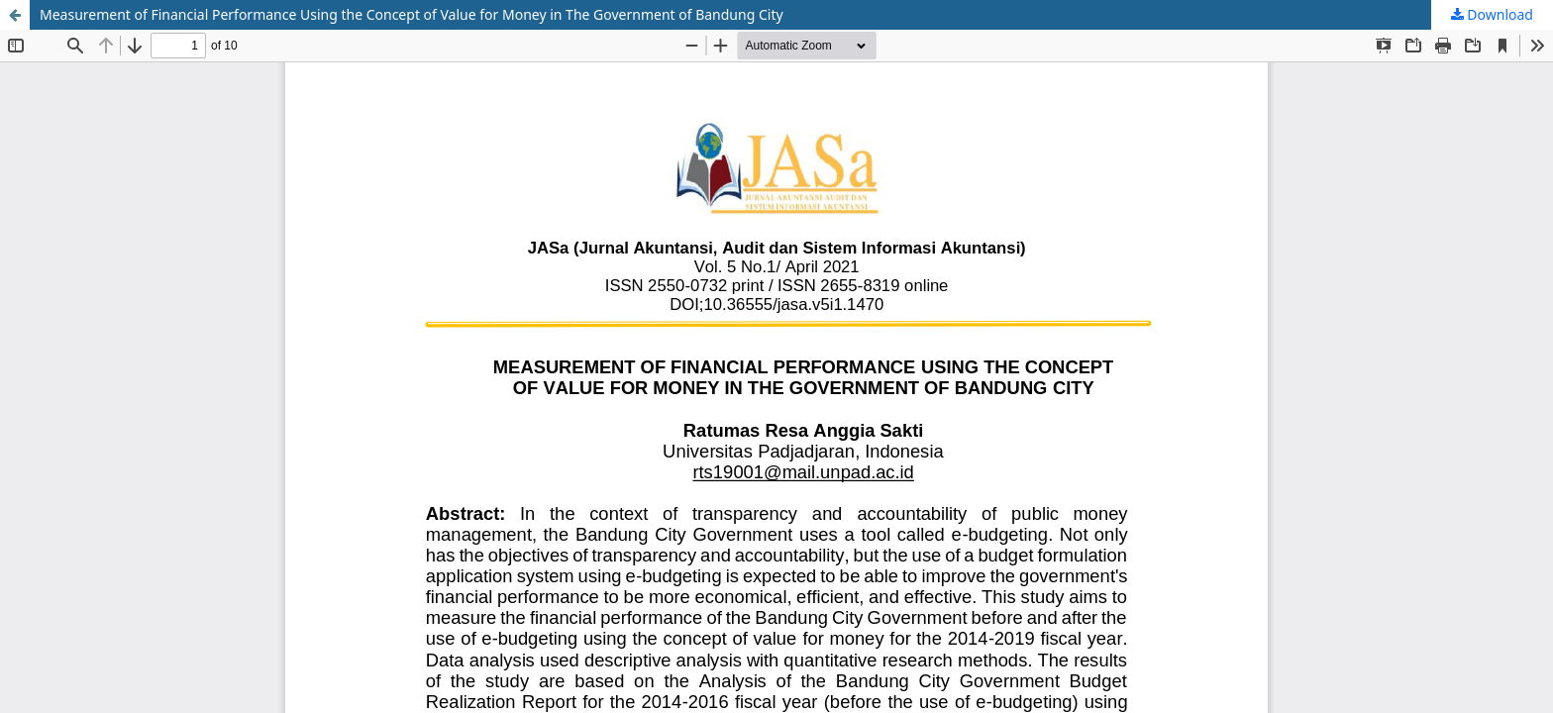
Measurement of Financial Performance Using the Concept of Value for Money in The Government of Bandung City (411, 14)
